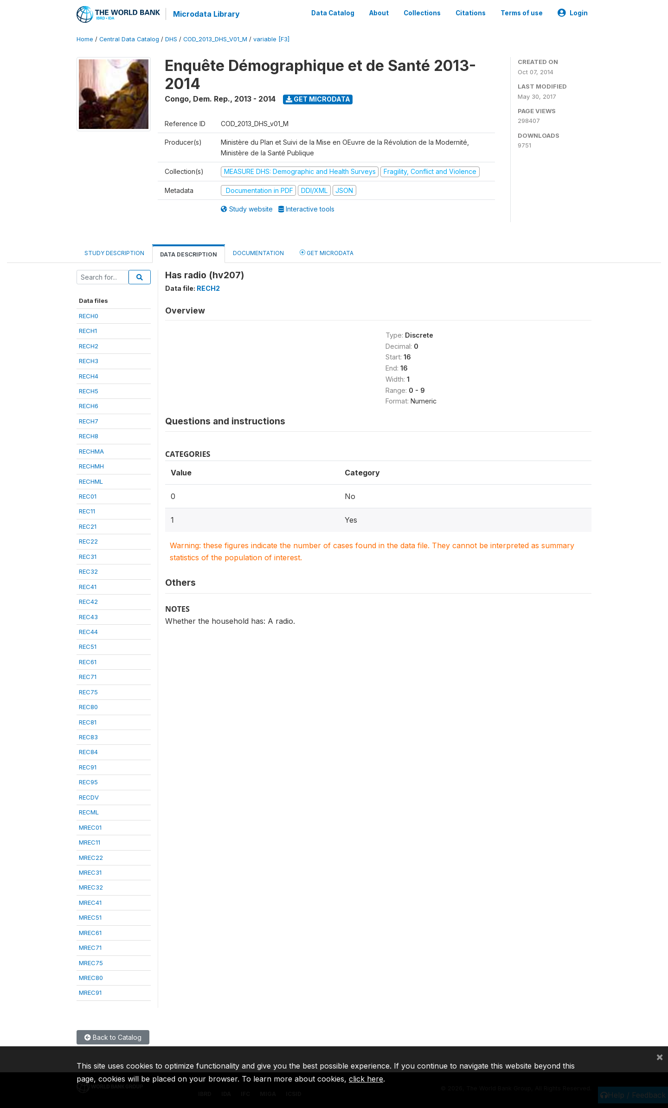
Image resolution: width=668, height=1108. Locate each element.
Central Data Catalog (129, 39)
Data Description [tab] (188, 253)
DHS (171, 39)
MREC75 (91, 963)
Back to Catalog (112, 1037)
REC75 (88, 692)
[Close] (659, 1056)
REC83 (88, 737)
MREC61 (90, 932)
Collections (422, 13)
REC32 (88, 571)
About (379, 13)
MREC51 (90, 917)
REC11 (87, 511)
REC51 (87, 646)
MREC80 (91, 977)
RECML (89, 812)
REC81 (87, 722)
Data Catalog (332, 13)
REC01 (87, 496)
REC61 (87, 662)
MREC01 (90, 827)
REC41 (87, 586)
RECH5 (88, 391)
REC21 (87, 526)
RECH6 (88, 406)
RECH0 (88, 316)
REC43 (88, 616)
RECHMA (91, 451)
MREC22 (91, 857)
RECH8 (88, 436)
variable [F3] (271, 39)
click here (366, 1078)
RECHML (91, 481)
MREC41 (90, 902)
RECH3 (88, 361)
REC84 (88, 752)
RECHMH (91, 466)
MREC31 (90, 872)
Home (85, 39)
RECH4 (88, 375)
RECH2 (88, 346)
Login (573, 13)
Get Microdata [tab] (326, 252)
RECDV (89, 797)
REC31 (87, 556)
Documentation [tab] (258, 252)
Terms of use (522, 13)
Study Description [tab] (114, 252)
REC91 (87, 767)
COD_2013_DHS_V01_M (215, 39)
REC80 (88, 707)
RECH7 (88, 421)
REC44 (88, 631)
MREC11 (89, 842)
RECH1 (88, 330)
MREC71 (90, 947)
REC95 (88, 782)
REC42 (88, 601)
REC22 (88, 541)
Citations (471, 13)
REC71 (87, 676)
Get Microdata (318, 99)
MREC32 (91, 887)
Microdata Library (206, 14)
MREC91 (90, 992)
